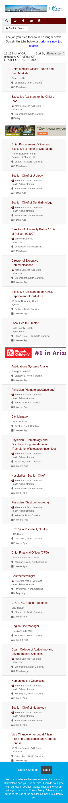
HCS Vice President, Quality (29, 529)
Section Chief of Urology (27, 175)
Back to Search (16, 28)
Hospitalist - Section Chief (28, 475)
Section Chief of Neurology (28, 707)
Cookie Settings (28, 769)
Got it (46, 769)
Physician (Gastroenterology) (30, 502)
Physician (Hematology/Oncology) (33, 389)
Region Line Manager (25, 626)
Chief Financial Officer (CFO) (30, 552)
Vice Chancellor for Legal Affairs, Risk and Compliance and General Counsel (33, 739)
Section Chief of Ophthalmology (31, 202)
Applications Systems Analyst (30, 366)
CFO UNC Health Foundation (30, 602)
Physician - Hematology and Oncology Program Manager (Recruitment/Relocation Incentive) (33, 444)
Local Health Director (24, 323)
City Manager (20, 416)
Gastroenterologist (23, 576)
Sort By (40, 53)
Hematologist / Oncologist (27, 680)
